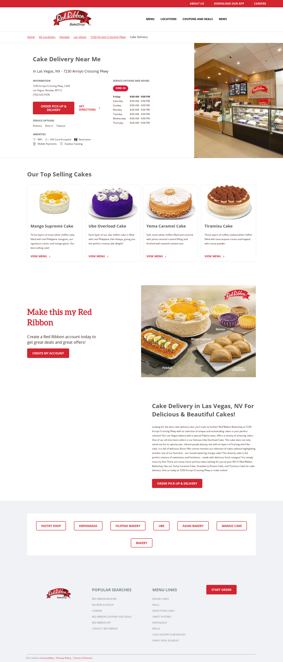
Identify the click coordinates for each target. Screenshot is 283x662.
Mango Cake (232, 526)
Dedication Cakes (163, 611)
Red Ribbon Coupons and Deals (112, 617)
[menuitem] (197, 3)
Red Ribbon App (101, 623)
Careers (97, 611)
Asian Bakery (193, 526)
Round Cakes (160, 599)
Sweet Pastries (161, 617)
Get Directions (89, 108)
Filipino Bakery (128, 526)
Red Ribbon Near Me (104, 599)
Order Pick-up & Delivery (53, 108)
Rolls (155, 605)
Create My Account (48, 353)
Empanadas (88, 526)
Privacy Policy (63, 658)
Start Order (221, 590)
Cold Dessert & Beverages (169, 634)
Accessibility (47, 658)
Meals (156, 629)
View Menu (41, 256)
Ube (161, 526)
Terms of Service (83, 658)
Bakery (141, 543)
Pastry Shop (51, 526)
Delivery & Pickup (103, 605)
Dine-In (120, 88)
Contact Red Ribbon (105, 629)
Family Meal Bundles (165, 640)
